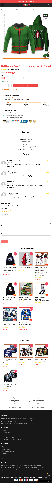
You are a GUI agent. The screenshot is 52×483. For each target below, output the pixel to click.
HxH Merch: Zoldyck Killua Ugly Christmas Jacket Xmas (9, 361)
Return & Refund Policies (8, 451)
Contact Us (4, 453)
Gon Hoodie (25, 143)
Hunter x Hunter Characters (29, 146)
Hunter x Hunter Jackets (29, 10)
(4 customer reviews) (13, 69)
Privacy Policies (5, 435)
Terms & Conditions (6, 432)
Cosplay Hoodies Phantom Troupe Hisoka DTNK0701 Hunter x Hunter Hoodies (9, 269)
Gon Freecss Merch (26, 141)
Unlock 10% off (49, 476)
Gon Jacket (25, 144)
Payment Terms (6, 449)
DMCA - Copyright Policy (8, 437)
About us (4, 430)
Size (2, 75)
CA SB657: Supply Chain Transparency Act (12, 439)
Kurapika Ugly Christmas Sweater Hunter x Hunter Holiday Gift (25, 324)
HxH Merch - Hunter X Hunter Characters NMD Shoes (9, 324)
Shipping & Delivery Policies (8, 447)
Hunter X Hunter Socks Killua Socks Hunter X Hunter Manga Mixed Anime (42, 299)
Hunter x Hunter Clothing (13, 10)
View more (26, 334)
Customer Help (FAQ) (7, 456)
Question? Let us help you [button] (44, 481)
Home (3, 10)
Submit (4, 242)
